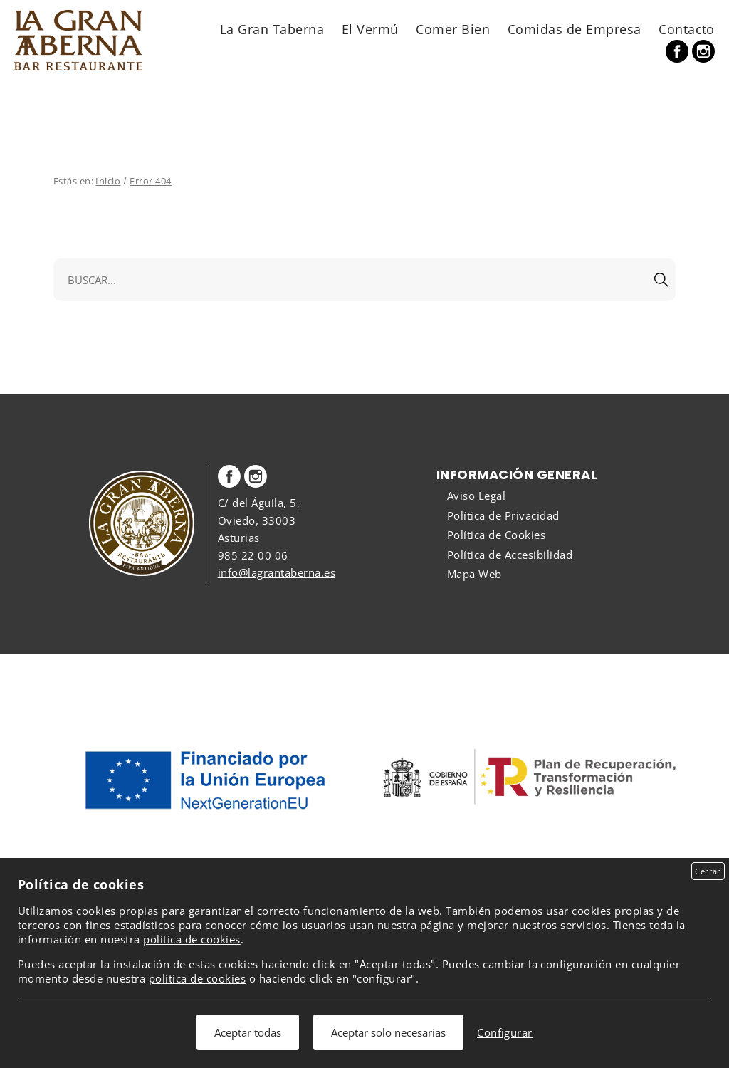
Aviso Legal (476, 495)
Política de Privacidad (503, 515)
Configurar (505, 1032)
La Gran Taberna (272, 29)
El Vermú (370, 29)
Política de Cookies (496, 535)
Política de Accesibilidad (509, 555)
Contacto (687, 29)
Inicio (107, 180)
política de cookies (191, 939)
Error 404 (150, 180)
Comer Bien (453, 29)
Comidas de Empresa (574, 29)
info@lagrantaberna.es (276, 572)
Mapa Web (474, 574)
